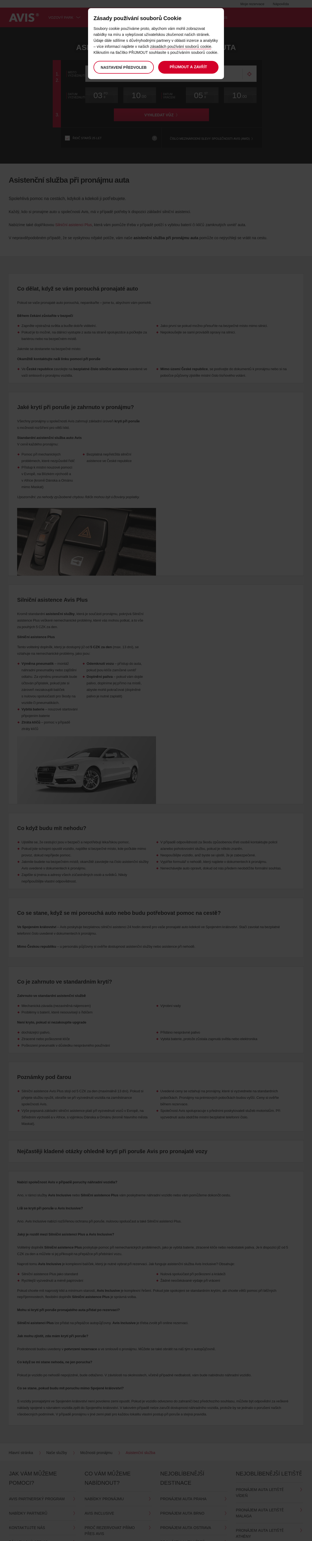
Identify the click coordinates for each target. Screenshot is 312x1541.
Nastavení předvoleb (123, 67)
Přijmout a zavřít (188, 66)
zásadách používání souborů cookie (180, 46)
